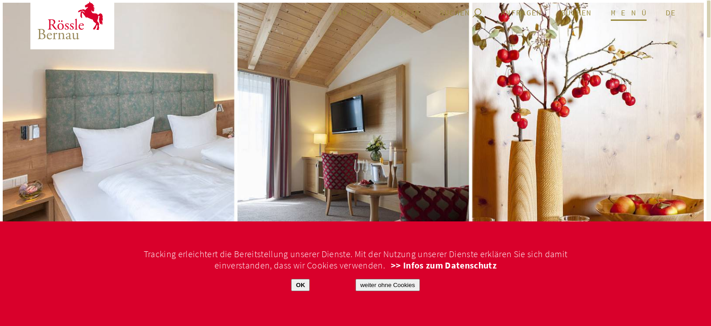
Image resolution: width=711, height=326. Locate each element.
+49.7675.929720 (376, 13)
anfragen (521, 13)
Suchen (454, 13)
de (671, 13)
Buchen (576, 13)
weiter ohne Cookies (387, 285)
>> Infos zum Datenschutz (444, 265)
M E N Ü (629, 13)
